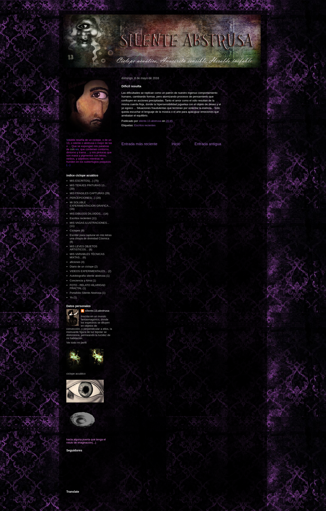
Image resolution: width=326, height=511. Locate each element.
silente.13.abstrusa (97, 310)
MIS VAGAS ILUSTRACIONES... (89, 222)
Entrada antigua (208, 144)
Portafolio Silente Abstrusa (85, 292)
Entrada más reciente (139, 144)
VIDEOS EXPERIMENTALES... (88, 271)
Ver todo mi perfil (76, 342)
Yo (71, 297)
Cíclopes (75, 230)
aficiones (75, 262)
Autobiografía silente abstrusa (87, 275)
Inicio (176, 144)
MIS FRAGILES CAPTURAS (87, 193)
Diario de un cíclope (82, 266)
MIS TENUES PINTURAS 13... (88, 185)
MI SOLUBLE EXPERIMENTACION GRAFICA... (90, 204)
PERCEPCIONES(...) (82, 197)
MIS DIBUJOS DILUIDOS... (86, 213)
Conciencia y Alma (81, 280)
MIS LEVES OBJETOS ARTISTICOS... (83, 248)
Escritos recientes (145, 125)
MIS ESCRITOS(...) (81, 180)
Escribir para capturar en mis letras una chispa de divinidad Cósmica (91, 237)
